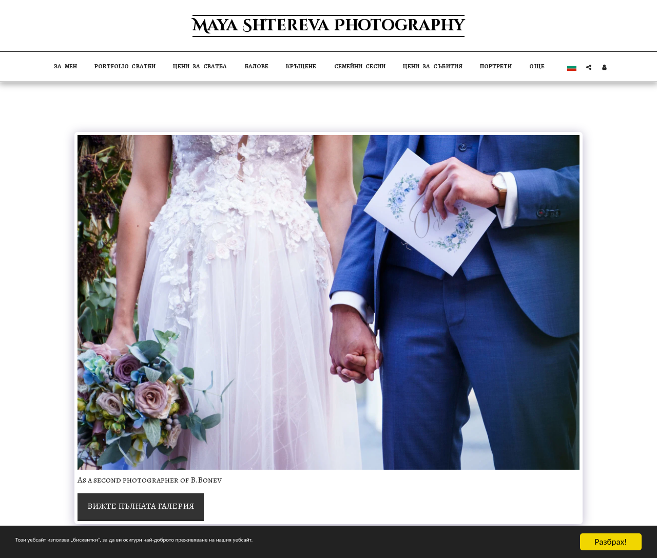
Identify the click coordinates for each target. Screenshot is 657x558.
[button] (589, 67)
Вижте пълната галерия (140, 506)
